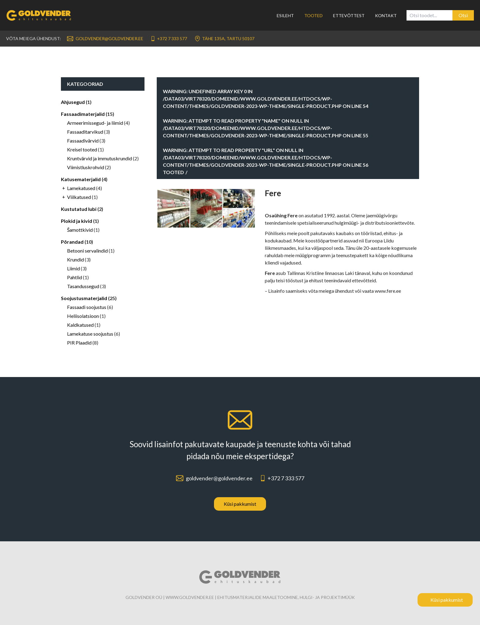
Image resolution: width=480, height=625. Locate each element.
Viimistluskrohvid (85, 167)
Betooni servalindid (87, 250)
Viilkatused (79, 197)
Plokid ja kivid (76, 221)
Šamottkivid (80, 230)
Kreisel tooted (82, 149)
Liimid (73, 268)
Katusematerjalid (81, 179)
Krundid (75, 259)
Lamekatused (81, 188)
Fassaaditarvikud (85, 132)
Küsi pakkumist (240, 504)
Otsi (463, 15)
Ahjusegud (73, 102)
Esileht (285, 15)
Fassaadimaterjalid (83, 114)
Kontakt (386, 15)
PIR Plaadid (79, 342)
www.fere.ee (388, 291)
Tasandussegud (83, 286)
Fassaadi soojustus (86, 307)
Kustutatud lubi (78, 209)
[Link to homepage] (42, 15)
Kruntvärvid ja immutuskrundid (99, 158)
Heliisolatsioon (83, 316)
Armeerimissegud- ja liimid (95, 123)
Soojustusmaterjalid (84, 298)
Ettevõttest (349, 15)
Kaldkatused (80, 325)
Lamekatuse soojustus (90, 334)
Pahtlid (74, 277)
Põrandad (72, 242)
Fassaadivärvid (83, 140)
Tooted (313, 15)
